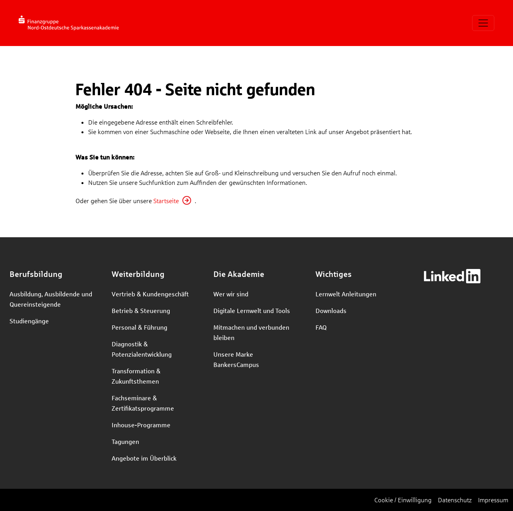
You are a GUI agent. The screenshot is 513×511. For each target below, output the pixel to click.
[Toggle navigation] (483, 23)
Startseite (166, 200)
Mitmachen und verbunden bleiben (251, 332)
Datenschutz (455, 499)
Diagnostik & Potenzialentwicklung (142, 349)
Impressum (493, 499)
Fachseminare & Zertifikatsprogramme (143, 403)
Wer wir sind (230, 294)
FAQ (321, 327)
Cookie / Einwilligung (403, 499)
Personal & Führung (139, 327)
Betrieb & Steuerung (141, 310)
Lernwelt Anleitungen (346, 294)
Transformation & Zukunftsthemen (136, 376)
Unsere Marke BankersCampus (236, 359)
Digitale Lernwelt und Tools (251, 310)
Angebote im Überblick (144, 458)
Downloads (331, 310)
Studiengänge (29, 321)
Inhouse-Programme (141, 424)
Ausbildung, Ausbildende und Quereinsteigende (51, 299)
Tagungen (125, 441)
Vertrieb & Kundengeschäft (150, 294)
